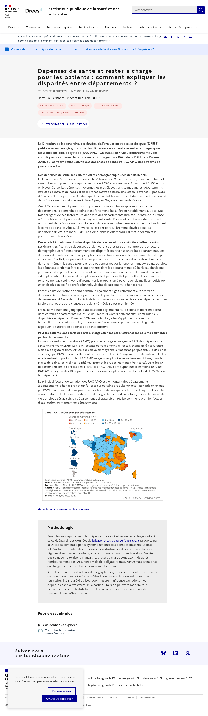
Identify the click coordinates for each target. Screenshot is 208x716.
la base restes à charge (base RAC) (115, 540)
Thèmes (31, 27)
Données (110, 27)
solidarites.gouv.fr (99, 678)
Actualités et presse (180, 27)
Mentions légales (95, 697)
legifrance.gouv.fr (99, 685)
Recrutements (147, 697)
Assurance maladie (108, 105)
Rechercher (201, 10)
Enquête (144, 49)
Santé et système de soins (47, 36)
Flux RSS (114, 697)
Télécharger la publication (66, 124)
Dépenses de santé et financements (89, 36)
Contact (129, 697)
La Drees (10, 27)
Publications (86, 27)
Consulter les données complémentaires (56, 632)
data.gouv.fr (151, 678)
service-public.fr (129, 685)
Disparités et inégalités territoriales (62, 112)
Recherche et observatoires (140, 27)
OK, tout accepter (59, 698)
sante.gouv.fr (127, 678)
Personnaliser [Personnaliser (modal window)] (61, 691)
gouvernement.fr (177, 678)
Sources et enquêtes (60, 27)
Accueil (22, 36)
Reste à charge (80, 105)
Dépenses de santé (52, 105)
